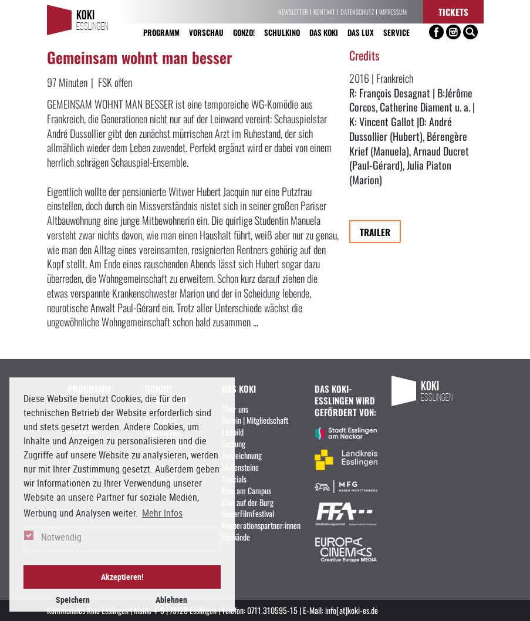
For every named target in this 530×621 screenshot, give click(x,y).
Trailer (375, 231)
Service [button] (396, 32)
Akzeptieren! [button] (122, 576)
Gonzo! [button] (244, 32)
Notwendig (61, 537)
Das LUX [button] (360, 32)
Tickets (453, 11)
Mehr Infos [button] (162, 513)
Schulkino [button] (282, 32)
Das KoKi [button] (323, 32)
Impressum (393, 11)
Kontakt (324, 11)
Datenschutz (357, 11)
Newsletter (293, 11)
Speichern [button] (73, 599)
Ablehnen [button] (171, 599)
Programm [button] (161, 32)
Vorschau (206, 32)
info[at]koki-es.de (351, 609)
